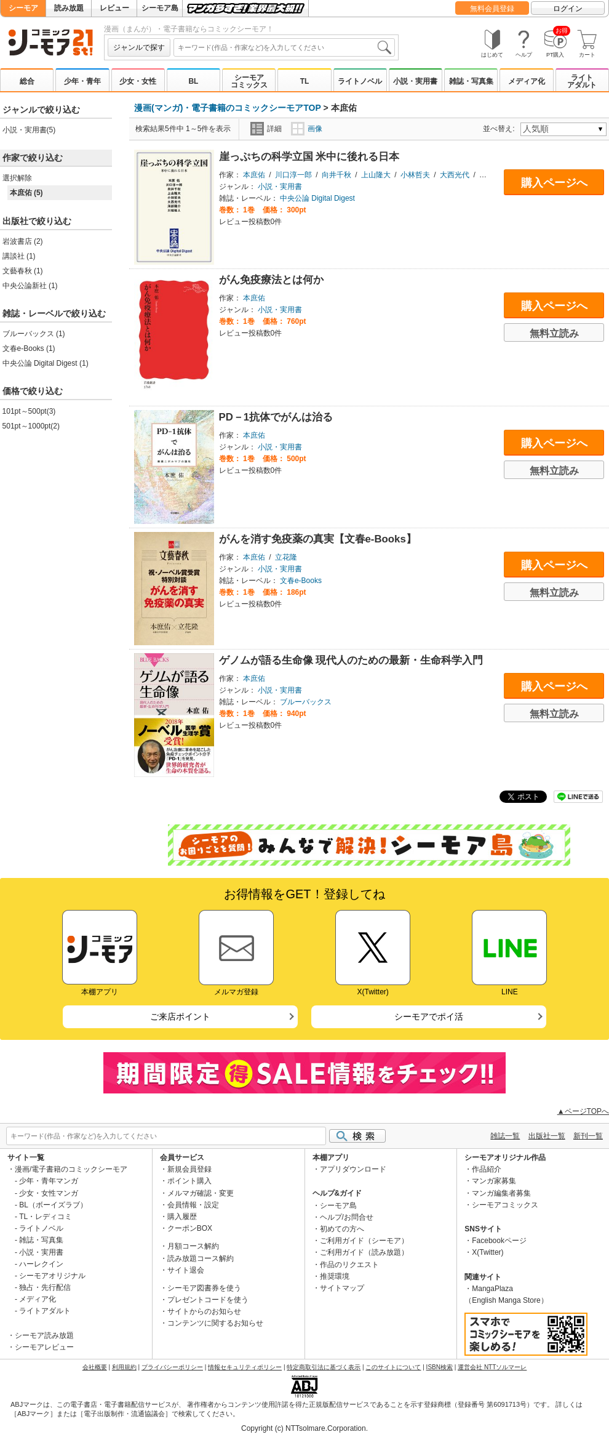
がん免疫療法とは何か (271, 280)
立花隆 (286, 557)
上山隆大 (376, 175)
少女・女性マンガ (48, 1193)
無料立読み (554, 333)
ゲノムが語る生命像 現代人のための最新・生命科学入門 (351, 660)
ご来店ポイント (180, 1016)
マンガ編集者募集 (501, 1193)
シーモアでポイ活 (428, 1016)
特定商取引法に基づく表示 (323, 1367)
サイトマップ (342, 1288)
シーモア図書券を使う (204, 1288)
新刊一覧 (588, 1136)
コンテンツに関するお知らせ (215, 1323)
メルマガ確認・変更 (200, 1193)
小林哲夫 (415, 175)
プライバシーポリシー (172, 1367)
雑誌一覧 (505, 1136)
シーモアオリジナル (52, 1275)
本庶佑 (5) (26, 192)
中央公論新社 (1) (30, 285)
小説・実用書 (415, 81)
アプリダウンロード (353, 1169)
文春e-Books (301, 580)
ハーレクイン (41, 1264)
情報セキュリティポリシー (245, 1367)
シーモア (23, 8)
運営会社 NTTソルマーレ (492, 1367)
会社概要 (94, 1367)
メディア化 (526, 81)
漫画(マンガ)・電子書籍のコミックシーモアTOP (227, 108)
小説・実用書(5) (29, 130)
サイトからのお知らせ (204, 1311)
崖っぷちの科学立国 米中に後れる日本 (309, 157)
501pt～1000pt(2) (31, 426)
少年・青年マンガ (48, 1181)
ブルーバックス (306, 702)
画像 (306, 128)
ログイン (568, 8)
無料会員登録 (492, 8)
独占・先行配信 (45, 1287)
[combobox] (284, 47)
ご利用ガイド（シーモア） (364, 1240)
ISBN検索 (439, 1367)
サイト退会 (185, 1270)
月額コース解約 (193, 1246)
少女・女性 (137, 81)
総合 (27, 81)
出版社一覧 (546, 1136)
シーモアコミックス (249, 81)
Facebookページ (499, 1240)
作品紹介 (486, 1169)
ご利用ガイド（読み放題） (364, 1252)
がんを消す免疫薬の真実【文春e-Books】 (317, 539)
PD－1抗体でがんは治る (276, 417)
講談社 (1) (19, 256)
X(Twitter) (487, 1252)
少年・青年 (82, 81)
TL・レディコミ (45, 1216)
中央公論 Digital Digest (317, 198)
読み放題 (69, 8)
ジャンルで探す (139, 47)
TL (304, 81)
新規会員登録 (189, 1169)
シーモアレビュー (44, 1347)
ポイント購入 (189, 1181)
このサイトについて (393, 1367)
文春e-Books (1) (28, 348)
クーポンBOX (189, 1228)
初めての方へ (342, 1229)
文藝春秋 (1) (22, 271)
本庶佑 (254, 175)
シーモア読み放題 (44, 1335)
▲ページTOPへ (583, 1111)
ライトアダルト (582, 81)
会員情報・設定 (193, 1205)
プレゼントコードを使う (208, 1299)
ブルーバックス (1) (33, 333)
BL (193, 81)
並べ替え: (500, 128)
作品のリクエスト (349, 1264)
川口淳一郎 (293, 175)
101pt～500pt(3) (29, 411)
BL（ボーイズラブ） (53, 1205)
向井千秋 (336, 175)
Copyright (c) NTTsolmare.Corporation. (304, 1428)
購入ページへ (554, 183)
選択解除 (17, 178)
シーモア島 (159, 8)
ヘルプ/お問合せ (346, 1217)
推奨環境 (334, 1276)
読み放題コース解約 (200, 1258)
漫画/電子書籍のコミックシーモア (71, 1169)
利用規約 (124, 1367)
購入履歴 (182, 1216)
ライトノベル (360, 81)
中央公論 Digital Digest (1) (45, 363)
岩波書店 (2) (22, 241)
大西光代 (454, 175)
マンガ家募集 (494, 1181)
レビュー (114, 8)
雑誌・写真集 (471, 81)
